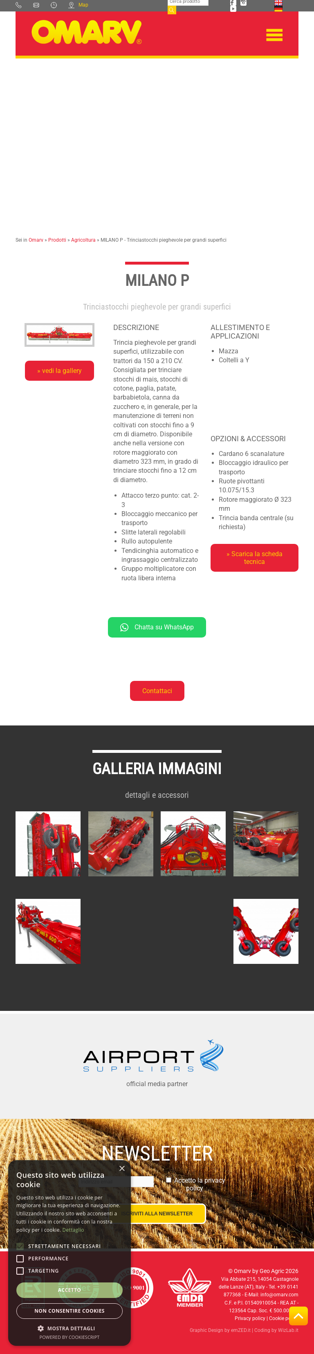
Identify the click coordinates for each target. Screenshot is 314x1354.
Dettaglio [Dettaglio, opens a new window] (73, 1229)
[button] (69, 1328)
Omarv (36, 240)
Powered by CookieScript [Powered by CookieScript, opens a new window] (70, 1337)
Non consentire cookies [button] (69, 1310)
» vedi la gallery (59, 371)
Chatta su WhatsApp (157, 627)
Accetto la (199, 1184)
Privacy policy (250, 1318)
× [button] (122, 1169)
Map (78, 5)
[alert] (69, 1253)
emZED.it (241, 1330)
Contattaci (157, 691)
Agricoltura (83, 240)
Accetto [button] (69, 1290)
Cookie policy (283, 1318)
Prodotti (57, 240)
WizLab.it (288, 1330)
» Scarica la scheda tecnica (255, 558)
